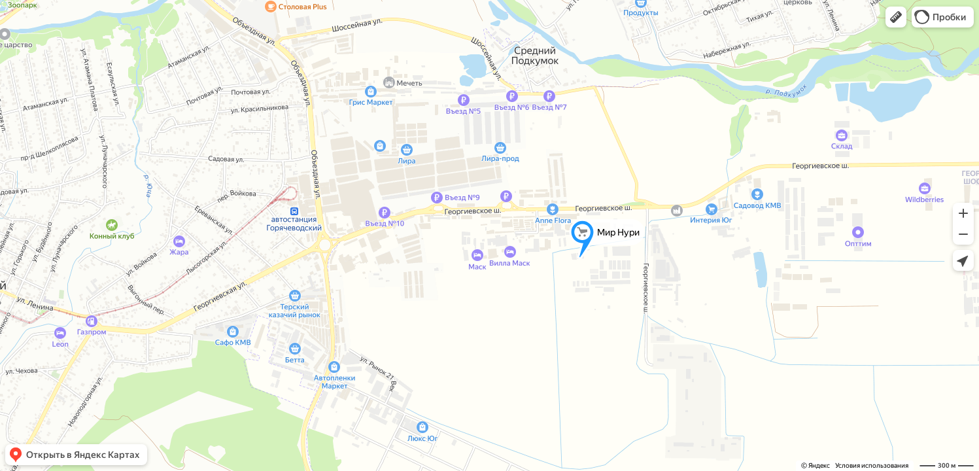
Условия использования (871, 465)
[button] (895, 17)
